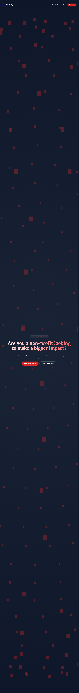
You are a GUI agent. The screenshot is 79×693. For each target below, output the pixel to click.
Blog (64, 4)
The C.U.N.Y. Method (48, 363)
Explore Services (30, 363)
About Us (51, 4)
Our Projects (58, 4)
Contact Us (72, 4)
